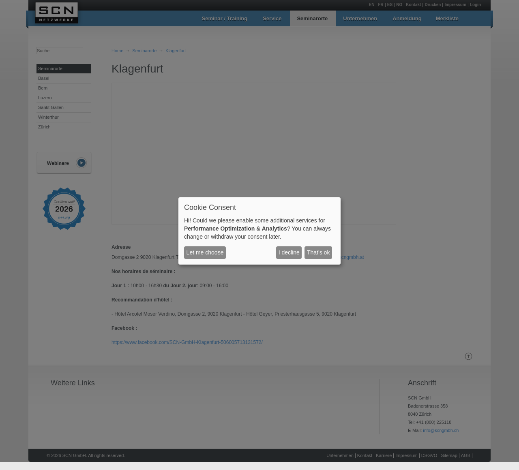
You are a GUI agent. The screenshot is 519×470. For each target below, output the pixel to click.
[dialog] (259, 231)
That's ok (318, 252)
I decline (289, 252)
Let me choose (205, 252)
